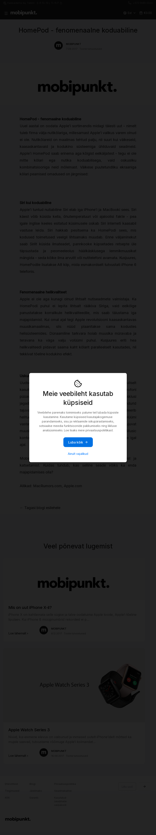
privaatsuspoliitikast (99, 430)
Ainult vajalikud (78, 453)
